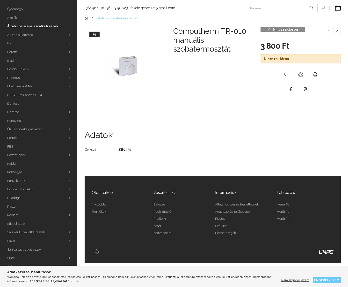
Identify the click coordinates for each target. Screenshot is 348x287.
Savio (11, 241)
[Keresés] (281, 8)
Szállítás (221, 226)
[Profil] (324, 8)
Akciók (12, 18)
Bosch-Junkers (18, 69)
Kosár (157, 226)
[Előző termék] (328, 30)
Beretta (12, 52)
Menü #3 (283, 218)
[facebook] (291, 89)
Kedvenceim (162, 233)
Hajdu (11, 163)
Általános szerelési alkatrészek (32, 26)
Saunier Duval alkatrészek (26, 232)
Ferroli (12, 138)
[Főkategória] (87, 18)
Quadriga (14, 198)
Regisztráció (162, 211)
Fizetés (220, 218)
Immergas (14, 172)
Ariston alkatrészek (21, 35)
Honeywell (15, 121)
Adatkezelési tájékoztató (232, 211)
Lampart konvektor (21, 189)
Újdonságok (15, 9)
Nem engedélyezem (295, 280)
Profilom (159, 218)
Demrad (13, 112)
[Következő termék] (337, 30)
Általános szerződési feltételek (237, 204)
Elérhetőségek (225, 233)
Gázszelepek (16, 155)
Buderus (13, 78)
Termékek (99, 211)
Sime (11, 258)
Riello (11, 206)
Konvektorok (16, 181)
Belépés (159, 204)
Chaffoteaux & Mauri (21, 86)
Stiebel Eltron (17, 224)
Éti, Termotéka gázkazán (24, 129)
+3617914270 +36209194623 (106, 8)
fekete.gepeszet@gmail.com (152, 8)
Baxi (10, 43)
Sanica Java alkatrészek (24, 249)
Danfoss (13, 103)
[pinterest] (305, 89)
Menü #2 (283, 211)
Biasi (10, 60)
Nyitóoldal (99, 204)
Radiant (12, 215)
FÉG (10, 146)
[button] (286, 74)
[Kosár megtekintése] (335, 8)
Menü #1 (283, 204)
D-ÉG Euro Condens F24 (24, 95)
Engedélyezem (326, 280)
